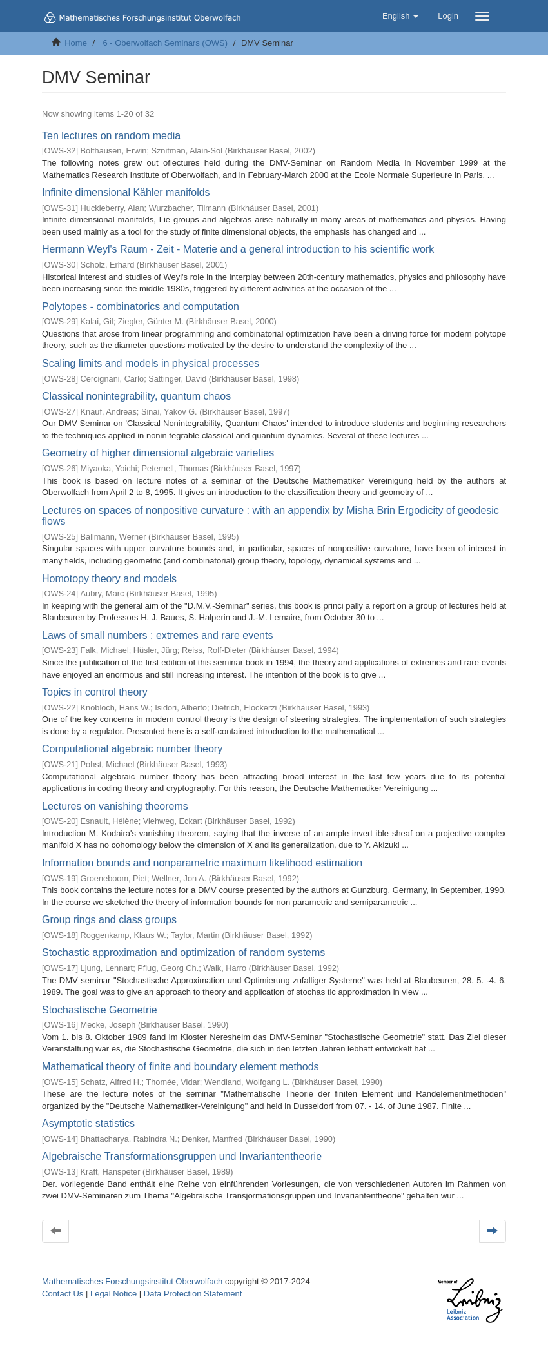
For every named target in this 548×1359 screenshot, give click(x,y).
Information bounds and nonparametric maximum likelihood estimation (202, 862)
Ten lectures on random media (111, 135)
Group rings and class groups (109, 919)
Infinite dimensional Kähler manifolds (126, 192)
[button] (400, 16)
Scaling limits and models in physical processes (150, 363)
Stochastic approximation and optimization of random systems (183, 952)
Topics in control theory (95, 692)
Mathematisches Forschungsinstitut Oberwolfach (132, 1281)
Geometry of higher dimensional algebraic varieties (158, 452)
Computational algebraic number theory (132, 748)
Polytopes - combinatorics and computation (140, 306)
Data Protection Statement (193, 1293)
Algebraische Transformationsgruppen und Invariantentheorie (182, 1156)
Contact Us (62, 1293)
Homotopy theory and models (109, 578)
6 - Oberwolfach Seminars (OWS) (165, 43)
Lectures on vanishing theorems (115, 806)
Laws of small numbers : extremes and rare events (157, 635)
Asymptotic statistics (88, 1123)
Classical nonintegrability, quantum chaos (136, 396)
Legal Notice (113, 1293)
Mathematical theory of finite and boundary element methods (180, 1066)
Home (75, 43)
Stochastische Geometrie (99, 1009)
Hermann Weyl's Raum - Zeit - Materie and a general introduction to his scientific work (238, 249)
